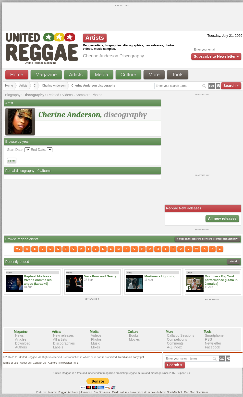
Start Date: (15, 150)
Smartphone (214, 335)
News (19, 335)
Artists (76, 74)
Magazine (46, 74)
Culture (128, 74)
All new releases (222, 218)
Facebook (212, 347)
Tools (177, 74)
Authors (21, 347)
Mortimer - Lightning (160, 276)
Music (95, 343)
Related (53, 95)
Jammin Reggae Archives (63, 392)
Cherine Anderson (54, 85)
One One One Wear (196, 392)
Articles (20, 339)
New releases (63, 335)
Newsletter (213, 343)
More (154, 74)
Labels (58, 347)
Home (16, 74)
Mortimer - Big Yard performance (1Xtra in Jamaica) (221, 279)
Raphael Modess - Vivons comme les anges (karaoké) (38, 279)
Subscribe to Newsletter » (216, 56)
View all (234, 261)
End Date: (38, 150)
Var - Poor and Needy (100, 276)
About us (25, 362)
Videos (67, 95)
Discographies (64, 343)
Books (134, 335)
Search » (231, 85)
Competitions (177, 339)
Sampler (82, 95)
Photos (97, 95)
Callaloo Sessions (180, 335)
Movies (134, 339)
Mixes (95, 347)
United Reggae (28, 357)
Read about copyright (131, 357)
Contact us (39, 362)
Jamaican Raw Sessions (95, 392)
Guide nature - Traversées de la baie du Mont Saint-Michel (147, 392)
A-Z (76, 362)
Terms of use (10, 362)
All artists (60, 339)
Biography (13, 95)
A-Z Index (174, 347)
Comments (175, 343)
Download (22, 343)
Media (101, 74)
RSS (208, 339)
